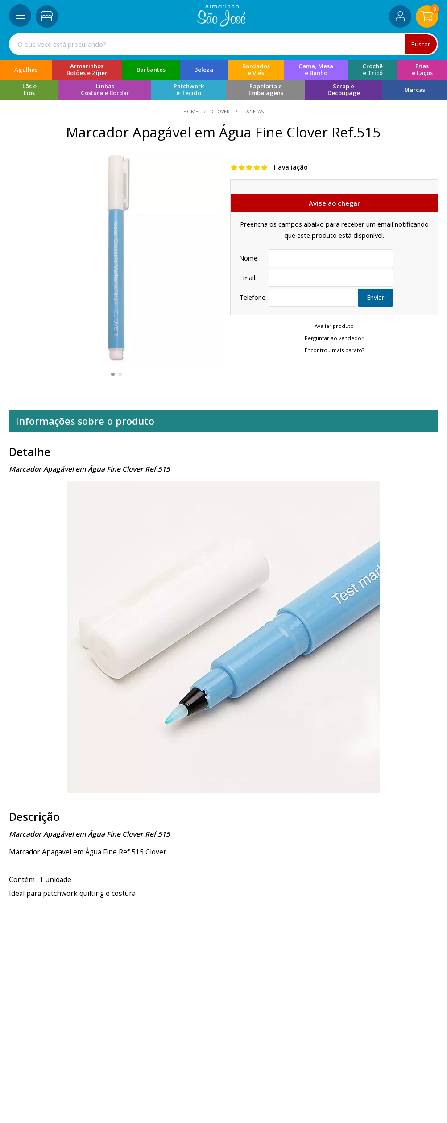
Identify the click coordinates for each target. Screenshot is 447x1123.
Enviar (376, 297)
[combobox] (223, 44)
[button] (113, 374)
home (191, 111)
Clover (220, 111)
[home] (221, 24)
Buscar (420, 44)
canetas (253, 111)
